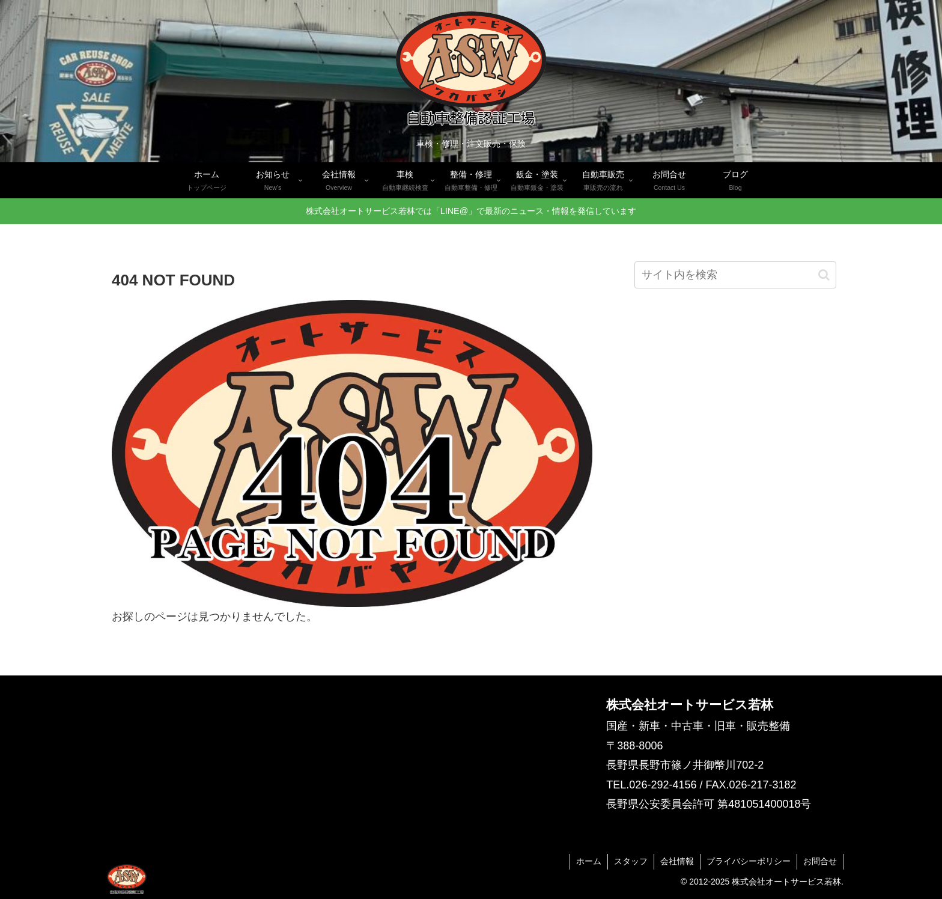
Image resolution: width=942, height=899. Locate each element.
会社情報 (677, 861)
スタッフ (631, 861)
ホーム (588, 861)
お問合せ (820, 861)
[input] (735, 274)
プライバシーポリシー (748, 861)
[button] (823, 275)
